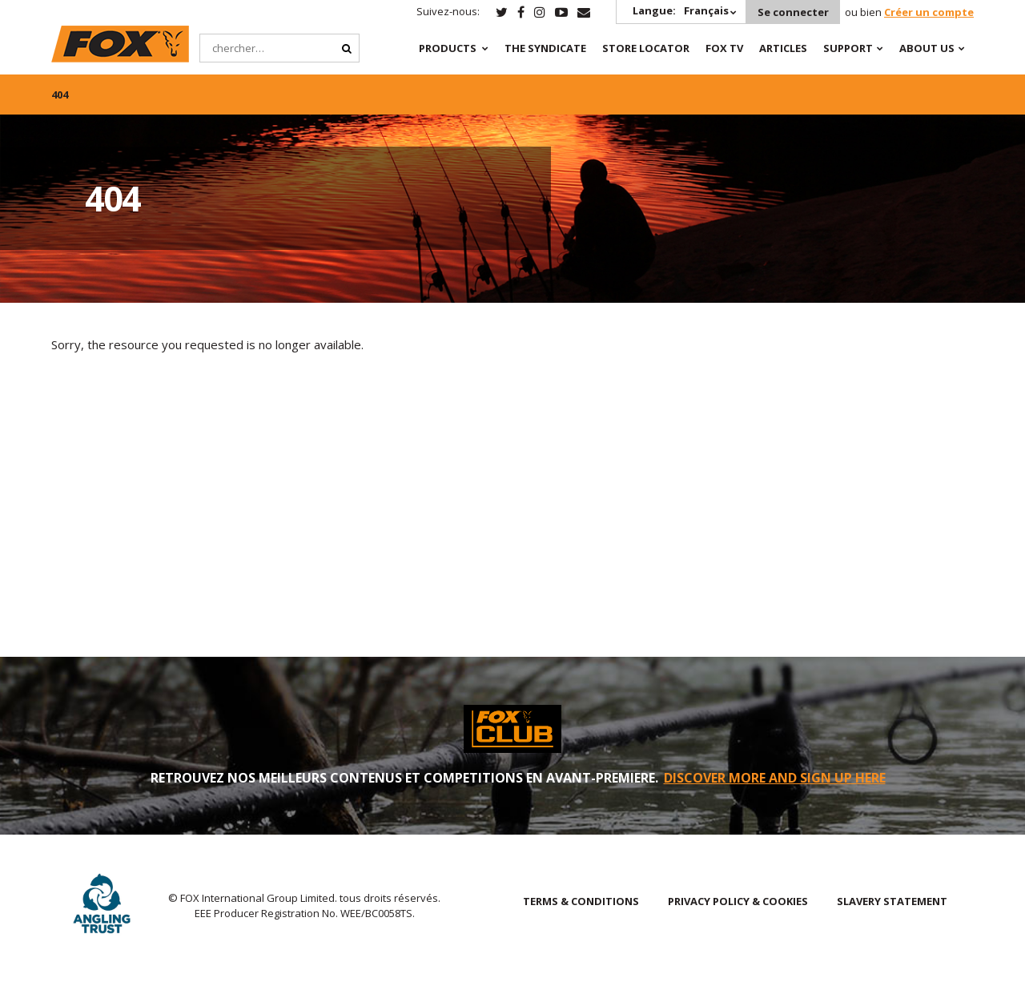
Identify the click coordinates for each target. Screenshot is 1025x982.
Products (446, 48)
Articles (782, 48)
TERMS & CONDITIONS (581, 901)
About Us (925, 48)
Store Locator (644, 48)
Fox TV (723, 48)
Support (846, 48)
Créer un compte (929, 12)
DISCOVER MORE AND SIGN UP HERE (775, 778)
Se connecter (792, 12)
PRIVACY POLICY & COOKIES (738, 901)
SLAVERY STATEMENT (892, 901)
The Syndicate (544, 48)
